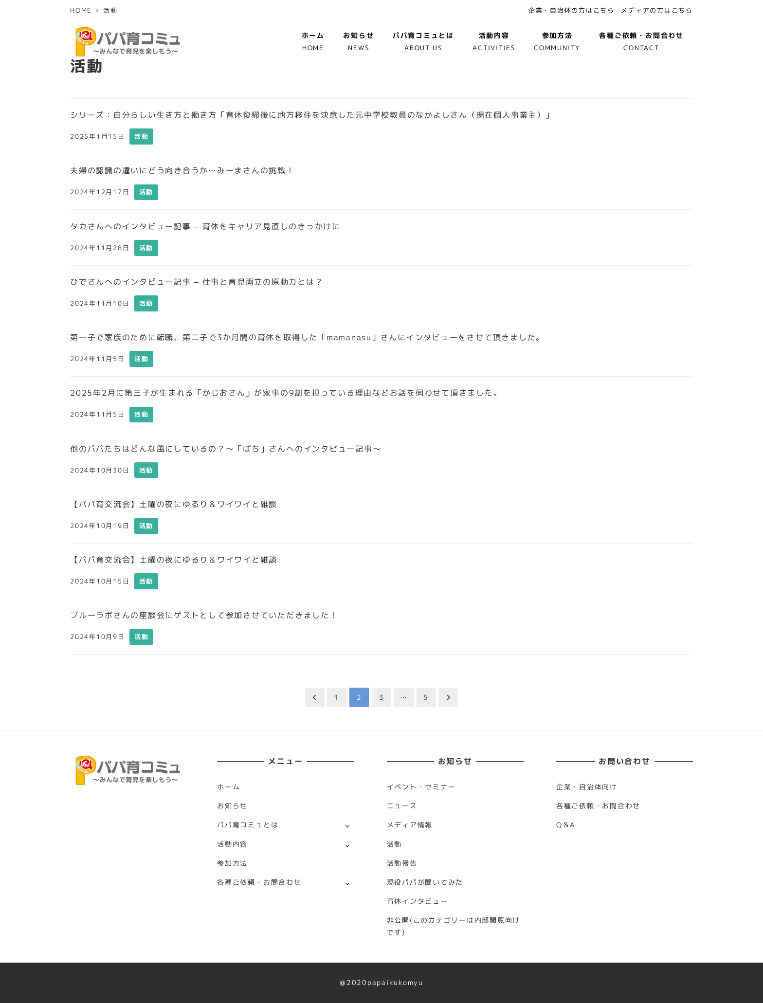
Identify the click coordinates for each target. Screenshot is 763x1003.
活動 (394, 844)
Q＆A (566, 825)
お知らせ (232, 806)
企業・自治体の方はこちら (571, 10)
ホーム (228, 787)
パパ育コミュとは (247, 825)
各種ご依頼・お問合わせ (259, 882)
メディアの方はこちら (657, 10)
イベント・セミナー (421, 787)
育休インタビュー (417, 901)
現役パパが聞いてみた (425, 882)
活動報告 (402, 863)
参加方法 (232, 863)
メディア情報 (410, 825)
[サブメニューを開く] (347, 826)
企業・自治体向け (587, 787)
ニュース (402, 806)
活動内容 (232, 844)
